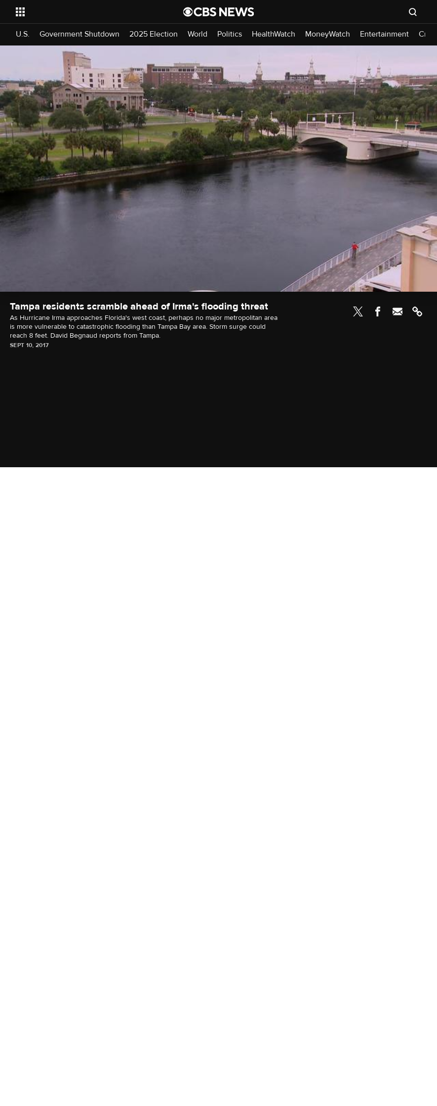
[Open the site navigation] (83, 11)
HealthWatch (273, 34)
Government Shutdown (79, 34)
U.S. (23, 34)
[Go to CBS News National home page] (218, 12)
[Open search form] (412, 11)
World (197, 34)
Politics (229, 34)
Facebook (378, 311)
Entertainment (384, 34)
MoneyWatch (327, 34)
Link (417, 311)
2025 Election (153, 34)
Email (397, 311)
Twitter (358, 311)
